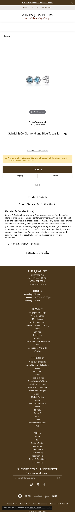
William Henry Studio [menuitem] (37, 422)
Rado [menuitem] (37, 400)
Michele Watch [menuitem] (37, 397)
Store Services (37, 449)
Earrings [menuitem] (37, 332)
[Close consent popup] (49, 508)
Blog (38, 440)
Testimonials (37, 456)
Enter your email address (37, 473)
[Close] (71, 2)
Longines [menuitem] (37, 394)
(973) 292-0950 (37, 124)
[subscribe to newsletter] (58, 477)
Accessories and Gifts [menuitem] (37, 348)
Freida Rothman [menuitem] (37, 378)
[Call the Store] (37, 281)
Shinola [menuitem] (37, 410)
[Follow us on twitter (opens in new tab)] (38, 484)
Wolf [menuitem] (37, 426)
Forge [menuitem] (37, 374)
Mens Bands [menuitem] (37, 319)
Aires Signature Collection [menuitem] (37, 365)
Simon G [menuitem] (37, 413)
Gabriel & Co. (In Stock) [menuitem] (37, 381)
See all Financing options (37, 151)
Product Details (37, 197)
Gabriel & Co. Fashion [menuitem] (37, 387)
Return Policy (37, 452)
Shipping (20, 176)
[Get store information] (37, 284)
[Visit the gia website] (28, 496)
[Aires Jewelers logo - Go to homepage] (37, 16)
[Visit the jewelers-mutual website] (38, 496)
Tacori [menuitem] (37, 416)
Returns (55, 176)
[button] (26, 7)
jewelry (7, 36)
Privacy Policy (37, 462)
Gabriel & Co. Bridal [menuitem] (37, 384)
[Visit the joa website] (47, 496)
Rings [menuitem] (37, 328)
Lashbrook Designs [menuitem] (37, 390)
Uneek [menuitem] (37, 419)
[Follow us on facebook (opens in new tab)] (44, 484)
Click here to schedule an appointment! (37, 3)
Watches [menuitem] (37, 351)
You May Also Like (37, 253)
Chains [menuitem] (37, 344)
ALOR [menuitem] (37, 368)
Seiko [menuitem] (37, 406)
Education (37, 446)
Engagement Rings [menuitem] (37, 312)
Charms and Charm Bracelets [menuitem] (37, 341)
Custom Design (37, 443)
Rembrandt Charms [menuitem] (37, 403)
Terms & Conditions (37, 459)
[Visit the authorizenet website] (20, 496)
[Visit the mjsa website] (54, 496)
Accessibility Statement (59, 504)
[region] (37, 80)
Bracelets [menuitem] (37, 338)
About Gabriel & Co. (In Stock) (37, 204)
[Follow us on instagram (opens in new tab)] (31, 484)
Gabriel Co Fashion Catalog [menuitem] (37, 325)
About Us (37, 436)
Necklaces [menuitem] (37, 335)
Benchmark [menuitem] (37, 371)
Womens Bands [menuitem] (37, 316)
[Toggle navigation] (4, 27)
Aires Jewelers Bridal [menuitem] (37, 362)
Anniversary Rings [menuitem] (37, 322)
